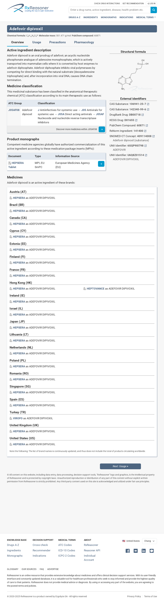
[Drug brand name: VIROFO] (18, 418)
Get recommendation (133, 3)
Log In (151, 3)
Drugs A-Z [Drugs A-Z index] (74, 17)
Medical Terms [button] (145, 17)
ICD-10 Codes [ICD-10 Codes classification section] (66, 550)
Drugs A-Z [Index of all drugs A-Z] (13, 545)
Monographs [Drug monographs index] (109, 17)
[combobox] (110, 10)
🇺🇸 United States (131, 541)
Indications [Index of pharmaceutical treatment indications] (39, 555)
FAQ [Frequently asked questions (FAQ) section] (42, 569)
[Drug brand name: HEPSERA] (19, 197)
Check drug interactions (107, 3)
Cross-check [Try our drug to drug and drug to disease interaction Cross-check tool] (40, 545)
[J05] (83, 110)
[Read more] (102, 129)
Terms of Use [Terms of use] (150, 596)
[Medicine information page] (101, 164)
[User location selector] (149, 541)
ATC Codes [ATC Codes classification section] (65, 545)
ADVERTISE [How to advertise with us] (53, 569)
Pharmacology (84, 42)
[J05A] (61, 114)
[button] (128, 550)
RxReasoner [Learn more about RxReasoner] (91, 545)
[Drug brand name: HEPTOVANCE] (95, 288)
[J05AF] (100, 114)
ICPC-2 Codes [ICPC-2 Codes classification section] (66, 555)
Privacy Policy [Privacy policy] (134, 596)
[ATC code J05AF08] (14, 110)
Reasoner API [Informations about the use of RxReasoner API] (92, 550)
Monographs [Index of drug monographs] (15, 555)
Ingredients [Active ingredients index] (90, 17)
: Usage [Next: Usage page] (120, 466)
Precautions (57, 42)
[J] (38, 110)
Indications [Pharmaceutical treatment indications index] (126, 17)
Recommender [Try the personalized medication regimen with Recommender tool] (41, 550)
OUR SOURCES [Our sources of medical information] (29, 569)
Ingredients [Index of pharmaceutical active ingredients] (14, 550)
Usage (36, 42)
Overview (17, 42)
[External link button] (148, 103)
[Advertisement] (82, 508)
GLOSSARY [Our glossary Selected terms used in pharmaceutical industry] (12, 569)
